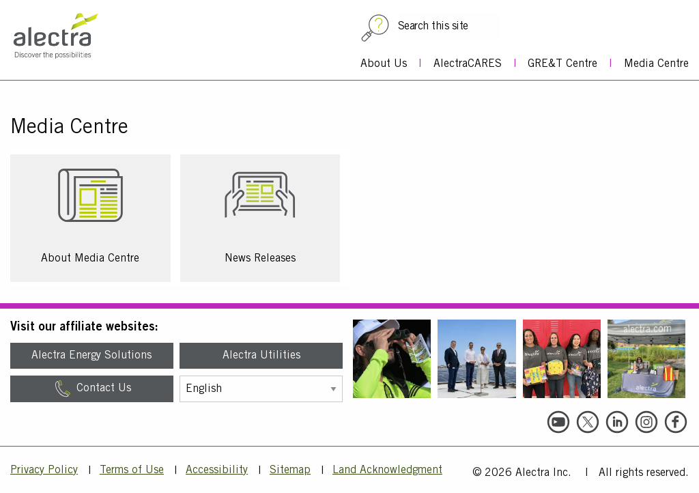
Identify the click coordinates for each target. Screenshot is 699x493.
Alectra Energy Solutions (91, 355)
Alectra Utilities (261, 355)
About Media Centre (90, 258)
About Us (383, 64)
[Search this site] (449, 27)
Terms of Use (132, 470)
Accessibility (217, 470)
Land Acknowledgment (387, 470)
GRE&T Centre (562, 64)
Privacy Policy (44, 470)
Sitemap (290, 470)
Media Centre (656, 64)
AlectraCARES (467, 64)
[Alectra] (67, 45)
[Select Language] (261, 389)
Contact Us (92, 388)
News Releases (260, 258)
